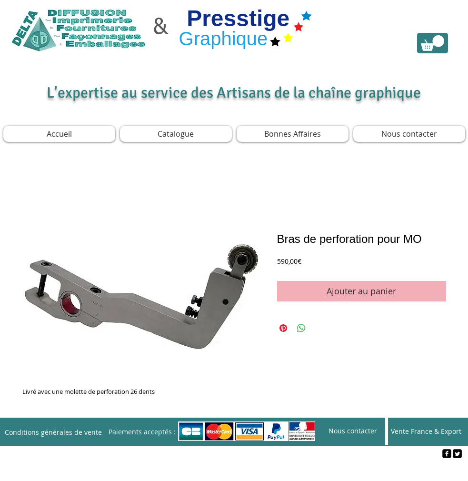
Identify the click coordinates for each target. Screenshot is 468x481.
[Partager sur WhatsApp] (301, 328)
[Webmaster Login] (234, 469)
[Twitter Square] (457, 453)
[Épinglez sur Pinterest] (283, 328)
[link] (432, 43)
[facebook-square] (446, 453)
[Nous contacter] (352, 431)
